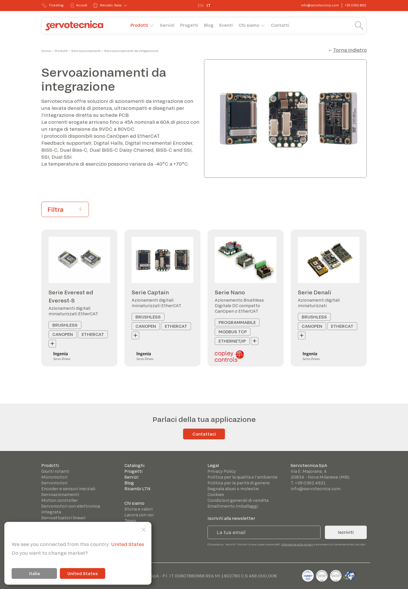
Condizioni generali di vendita (238, 500)
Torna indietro (350, 50)
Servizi (167, 25)
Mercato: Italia (107, 5)
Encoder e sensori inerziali (68, 488)
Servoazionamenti (86, 51)
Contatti (280, 25)
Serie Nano (230, 292)
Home (46, 51)
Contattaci (204, 434)
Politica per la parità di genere (238, 482)
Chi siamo (249, 25)
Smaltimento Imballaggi (232, 506)
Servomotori (54, 482)
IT (209, 5)
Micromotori (54, 477)
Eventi (226, 25)
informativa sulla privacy (297, 544)
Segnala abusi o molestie (233, 488)
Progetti (189, 25)
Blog (209, 25)
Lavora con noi (139, 514)
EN (201, 5)
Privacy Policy (221, 471)
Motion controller (59, 500)
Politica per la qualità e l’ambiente (242, 477)
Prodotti (139, 25)
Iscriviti (346, 532)
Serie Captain (150, 292)
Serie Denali (314, 292)
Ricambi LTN (137, 488)
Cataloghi (134, 465)
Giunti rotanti (55, 471)
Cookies (215, 494)
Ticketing (52, 5)
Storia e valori (138, 508)
